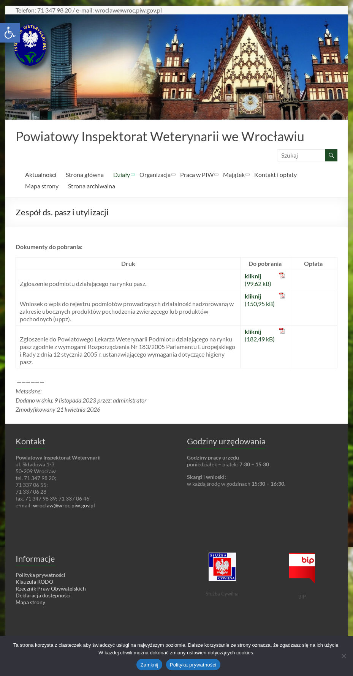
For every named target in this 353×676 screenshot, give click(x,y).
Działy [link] (121, 174)
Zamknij (149, 665)
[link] (10, 33)
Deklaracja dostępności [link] (43, 595)
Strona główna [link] (85, 174)
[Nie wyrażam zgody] (343, 656)
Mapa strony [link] (42, 186)
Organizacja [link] (155, 174)
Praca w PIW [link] (197, 174)
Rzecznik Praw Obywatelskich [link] (51, 589)
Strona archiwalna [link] (91, 186)
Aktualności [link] (40, 174)
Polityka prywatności (193, 665)
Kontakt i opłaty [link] (275, 174)
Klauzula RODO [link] (34, 582)
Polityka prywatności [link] (40, 575)
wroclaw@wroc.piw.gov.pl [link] (64, 505)
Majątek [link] (234, 174)
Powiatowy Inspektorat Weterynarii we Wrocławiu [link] (168, 136)
